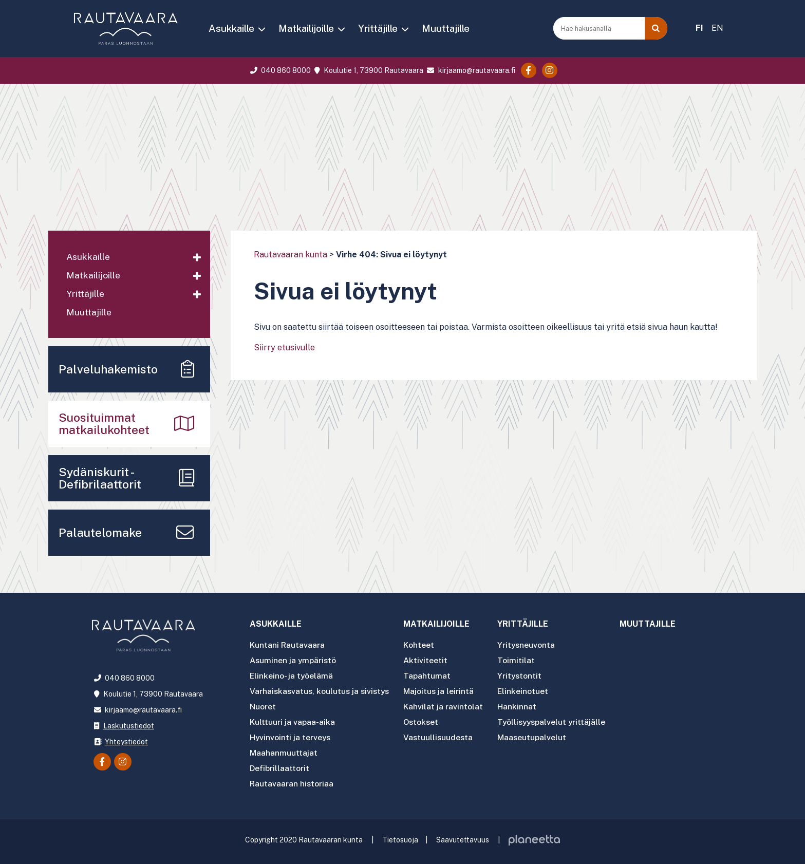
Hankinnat (521, 705)
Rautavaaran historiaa (292, 780)
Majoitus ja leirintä (442, 691)
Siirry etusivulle (284, 347)
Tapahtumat (431, 676)
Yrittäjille (378, 28)
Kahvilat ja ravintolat (447, 705)
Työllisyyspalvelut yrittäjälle (557, 720)
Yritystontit (524, 676)
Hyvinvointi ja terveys (291, 735)
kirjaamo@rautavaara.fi (470, 70)
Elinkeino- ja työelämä (292, 676)
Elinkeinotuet (527, 691)
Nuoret (263, 705)
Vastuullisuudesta (442, 735)
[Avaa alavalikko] (197, 258)
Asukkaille (231, 28)
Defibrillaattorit (280, 765)
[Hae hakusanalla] (600, 28)
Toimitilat (520, 661)
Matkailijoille (306, 28)
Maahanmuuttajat (283, 750)
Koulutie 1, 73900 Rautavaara (367, 70)
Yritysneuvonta (531, 646)
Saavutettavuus (462, 836)
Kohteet (423, 646)
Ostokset (425, 720)
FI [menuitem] (699, 28)
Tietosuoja (400, 836)
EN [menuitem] (717, 28)
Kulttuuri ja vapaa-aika (292, 720)
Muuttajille (446, 28)
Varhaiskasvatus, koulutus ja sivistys (321, 691)
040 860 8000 (279, 70)
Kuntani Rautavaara (287, 646)
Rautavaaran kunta (290, 254)
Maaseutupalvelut (536, 735)
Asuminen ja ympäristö (294, 661)
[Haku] (656, 28)
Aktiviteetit (429, 661)
